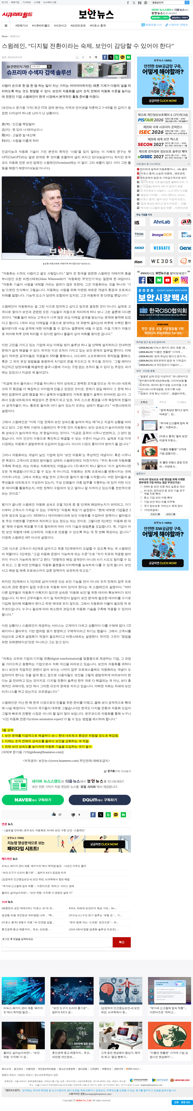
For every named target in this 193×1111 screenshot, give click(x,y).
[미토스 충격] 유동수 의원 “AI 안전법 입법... (28, 922)
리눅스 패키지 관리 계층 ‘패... (163, 347)
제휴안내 (106, 1069)
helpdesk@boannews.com (151, 1085)
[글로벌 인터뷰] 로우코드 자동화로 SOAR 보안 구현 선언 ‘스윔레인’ (44, 830)
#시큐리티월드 (41, 25)
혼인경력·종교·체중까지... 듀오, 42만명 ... (26, 929)
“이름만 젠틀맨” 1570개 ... (161, 352)
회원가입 (15, 2)
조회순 (144, 402)
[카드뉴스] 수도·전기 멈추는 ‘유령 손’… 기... (95, 915)
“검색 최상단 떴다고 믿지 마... (163, 356)
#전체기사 (22, 25)
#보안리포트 (78, 25)
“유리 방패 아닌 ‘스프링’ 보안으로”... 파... (94, 922)
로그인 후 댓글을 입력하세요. (57, 942)
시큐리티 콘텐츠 (178, 24)
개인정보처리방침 (47, 1069)
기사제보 (27, 2)
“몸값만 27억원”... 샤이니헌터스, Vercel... (163, 195)
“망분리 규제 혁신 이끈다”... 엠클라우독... (163, 393)
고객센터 (94, 1069)
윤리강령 (82, 1069)
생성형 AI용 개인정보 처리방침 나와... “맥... (28, 915)
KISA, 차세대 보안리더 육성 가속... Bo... (93, 908)
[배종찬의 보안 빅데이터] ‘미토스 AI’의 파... (28, 908)
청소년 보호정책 (67, 1069)
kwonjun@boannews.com (97, 1094)
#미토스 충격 (98, 25)
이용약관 (30, 1069)
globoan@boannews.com (46, 752)
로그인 (5, 2)
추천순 (162, 402)
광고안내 (18, 1069)
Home (5, 36)
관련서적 (118, 1069)
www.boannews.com (65, 760)
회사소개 (6, 1069)
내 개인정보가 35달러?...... (161, 365)
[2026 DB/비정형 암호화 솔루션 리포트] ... (94, 929)
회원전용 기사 (154, 24)
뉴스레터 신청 (49, 2)
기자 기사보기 (117, 771)
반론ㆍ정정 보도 (182, 1102)
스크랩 (37, 2)
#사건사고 (60, 25)
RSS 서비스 (133, 1069)
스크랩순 (181, 402)
